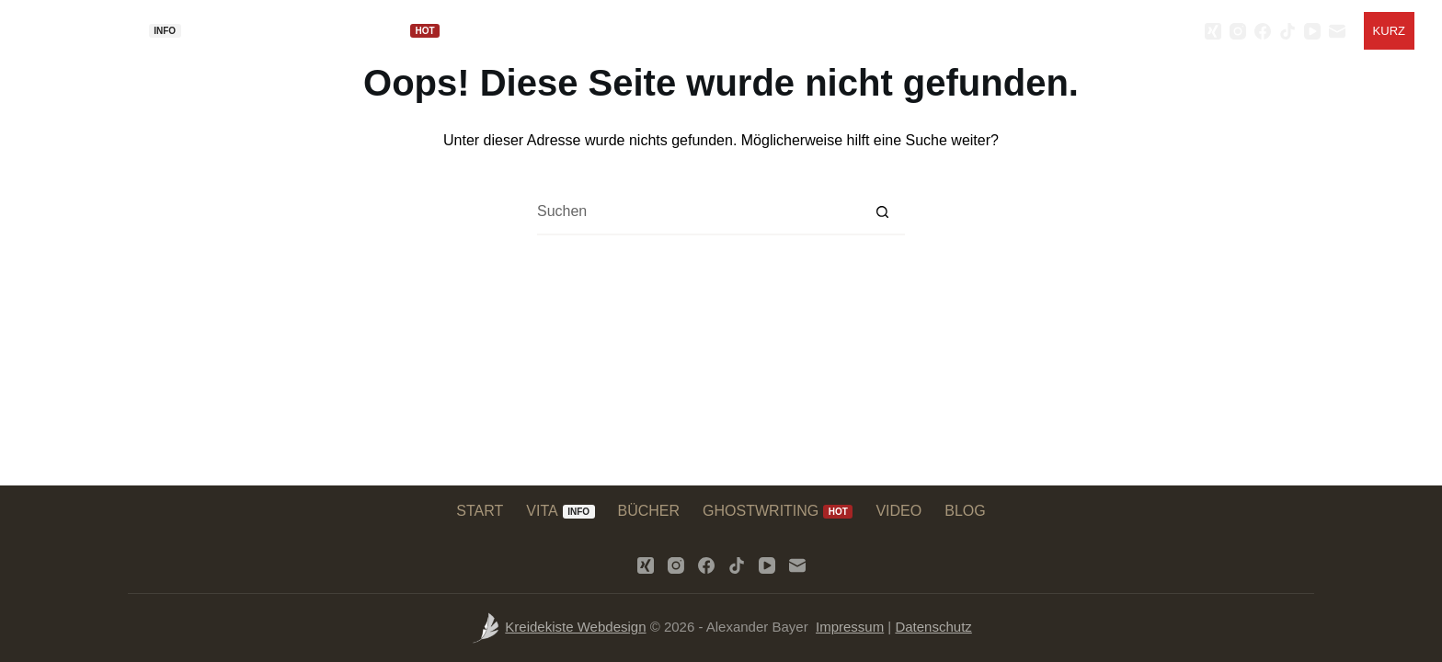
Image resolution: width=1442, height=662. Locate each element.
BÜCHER (246, 30)
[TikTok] (1287, 31)
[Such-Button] (882, 212)
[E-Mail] (1337, 31)
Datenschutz (933, 626)
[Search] (1179, 31)
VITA (149, 30)
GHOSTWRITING (384, 30)
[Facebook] (1262, 31)
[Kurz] (1389, 31)
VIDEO (503, 30)
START (70, 30)
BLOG (566, 30)
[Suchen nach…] (698, 212)
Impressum (850, 626)
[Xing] (1213, 31)
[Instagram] (1238, 31)
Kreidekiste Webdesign (575, 626)
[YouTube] (1312, 31)
